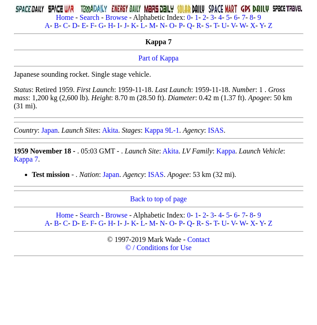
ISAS (216, 130)
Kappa (225, 151)
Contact (198, 239)
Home (65, 17)
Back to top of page (158, 199)
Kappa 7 (26, 159)
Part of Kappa (158, 58)
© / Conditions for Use (158, 247)
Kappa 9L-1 (161, 130)
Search (89, 17)
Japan (49, 130)
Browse (116, 17)
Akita (110, 130)
